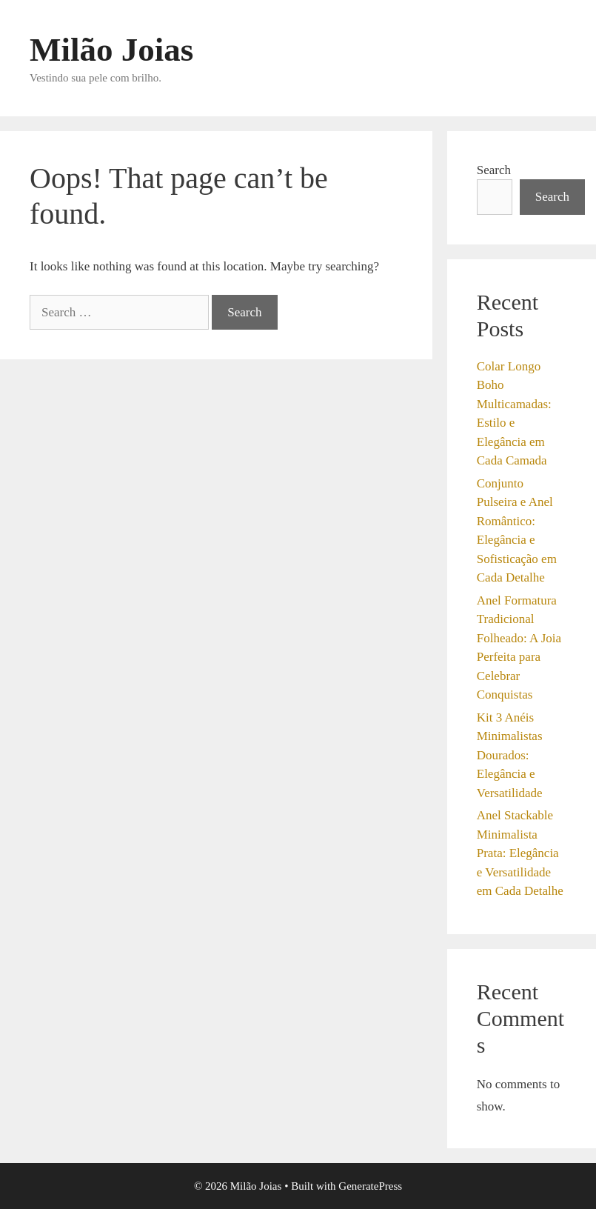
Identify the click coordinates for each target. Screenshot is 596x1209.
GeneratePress (370, 1186)
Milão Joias (111, 49)
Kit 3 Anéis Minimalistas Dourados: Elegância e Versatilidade (510, 755)
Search (494, 170)
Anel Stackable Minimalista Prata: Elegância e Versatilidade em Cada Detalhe (520, 853)
